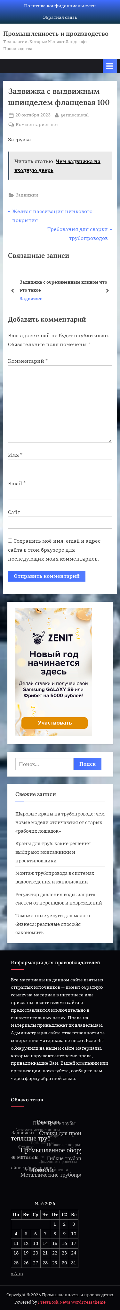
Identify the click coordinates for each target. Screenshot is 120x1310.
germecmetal (74, 114)
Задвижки (27, 195)
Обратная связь (60, 17)
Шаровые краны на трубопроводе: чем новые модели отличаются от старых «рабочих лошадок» (60, 822)
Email (17, 483)
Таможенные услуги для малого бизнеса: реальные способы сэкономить (52, 923)
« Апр (17, 1274)
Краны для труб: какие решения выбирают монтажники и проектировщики (53, 851)
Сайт (14, 512)
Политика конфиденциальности (60, 6)
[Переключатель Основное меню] (110, 66)
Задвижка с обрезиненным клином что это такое (63, 286)
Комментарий (28, 361)
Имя (15, 454)
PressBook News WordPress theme (72, 1302)
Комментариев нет (37, 125)
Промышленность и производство (55, 33)
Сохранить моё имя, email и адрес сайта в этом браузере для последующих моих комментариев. (54, 550)
